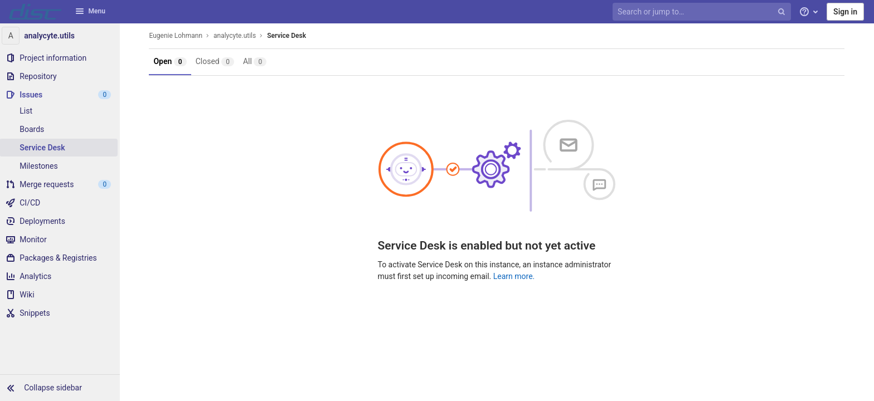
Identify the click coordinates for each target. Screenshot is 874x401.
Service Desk (288, 36)
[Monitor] (61, 239)
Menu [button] (90, 11)
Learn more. (515, 276)
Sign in (845, 11)
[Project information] (61, 58)
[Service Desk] (61, 148)
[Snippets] (61, 313)
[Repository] (61, 76)
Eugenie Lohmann (177, 36)
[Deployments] (61, 221)
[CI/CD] (61, 203)
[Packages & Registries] (61, 258)
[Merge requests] (61, 184)
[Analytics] (61, 276)
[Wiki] (61, 295)
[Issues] (61, 95)
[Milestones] (61, 166)
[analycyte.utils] (61, 36)
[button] (61, 387)
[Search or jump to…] (703, 12)
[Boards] (61, 129)
